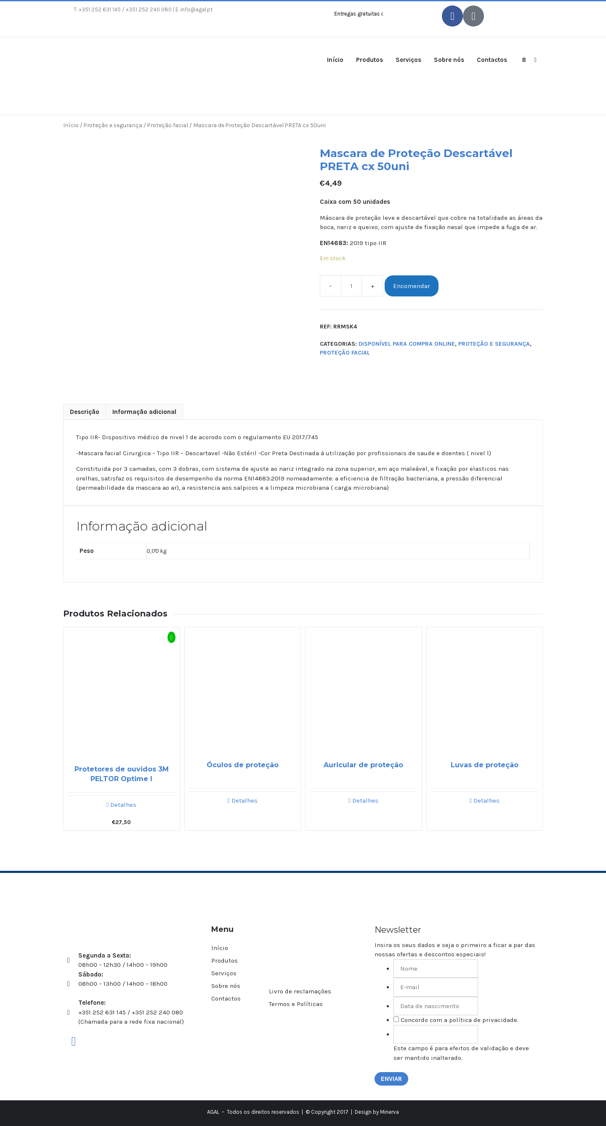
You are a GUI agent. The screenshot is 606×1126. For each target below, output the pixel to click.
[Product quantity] (351, 285)
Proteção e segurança (113, 125)
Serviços (408, 60)
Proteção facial (167, 125)
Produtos (369, 60)
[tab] (84, 412)
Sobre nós (449, 60)
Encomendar (411, 286)
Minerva (389, 1112)
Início (335, 60)
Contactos (492, 60)
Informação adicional (144, 412)
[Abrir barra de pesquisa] (524, 59)
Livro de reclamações (300, 991)
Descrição (84, 412)
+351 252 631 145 (100, 9)
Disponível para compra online (407, 343)
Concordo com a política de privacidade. (459, 1020)
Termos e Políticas (296, 1004)
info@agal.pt (197, 9)
